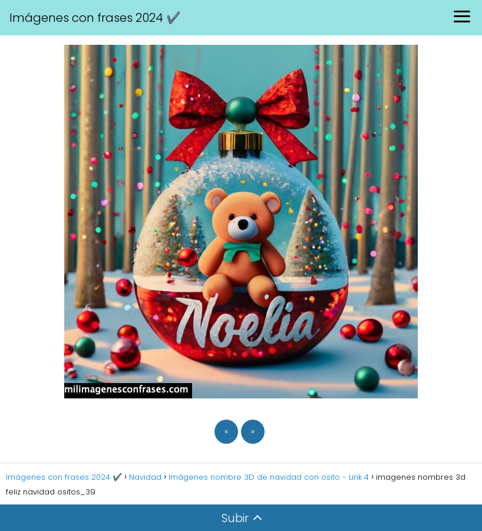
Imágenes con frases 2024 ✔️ (95, 17)
